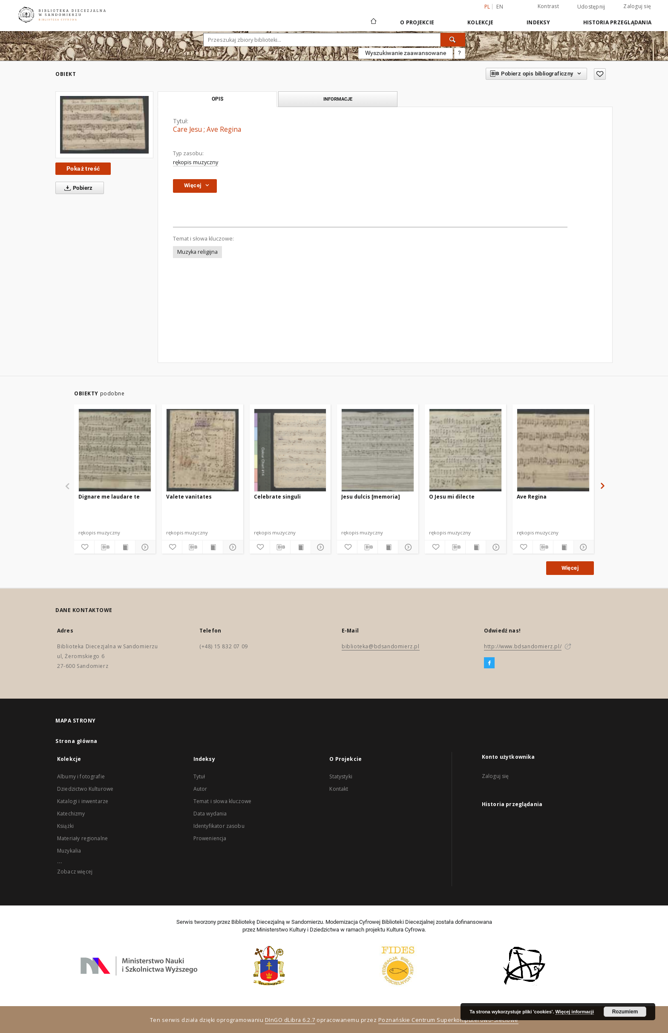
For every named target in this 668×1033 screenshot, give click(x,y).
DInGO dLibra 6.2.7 (290, 1020)
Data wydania (210, 813)
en (499, 6)
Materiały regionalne (82, 838)
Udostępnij (591, 6)
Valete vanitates (189, 496)
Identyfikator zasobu (219, 826)
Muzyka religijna (197, 251)
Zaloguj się (637, 6)
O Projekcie (417, 22)
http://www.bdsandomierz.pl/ (522, 646)
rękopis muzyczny (195, 162)
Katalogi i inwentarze (82, 801)
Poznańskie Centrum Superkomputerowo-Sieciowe (448, 1020)
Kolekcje (480, 22)
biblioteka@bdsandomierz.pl (381, 646)
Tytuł (199, 776)
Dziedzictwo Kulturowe (85, 788)
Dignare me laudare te (109, 496)
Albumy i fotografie (81, 776)
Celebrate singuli (277, 496)
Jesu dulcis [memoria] (370, 496)
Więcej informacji (575, 1011)
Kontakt (338, 788)
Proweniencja (210, 838)
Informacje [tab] (337, 99)
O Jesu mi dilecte (452, 496)
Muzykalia (69, 850)
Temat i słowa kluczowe (222, 801)
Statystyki (340, 776)
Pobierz (77, 188)
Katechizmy (71, 813)
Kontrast (548, 6)
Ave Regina (532, 496)
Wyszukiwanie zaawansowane (405, 52)
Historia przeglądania (617, 22)
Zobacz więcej (74, 871)
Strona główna (76, 741)
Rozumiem (625, 1012)
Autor (200, 788)
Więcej (570, 568)
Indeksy (538, 22)
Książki (65, 826)
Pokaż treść (83, 168)
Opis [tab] (217, 99)
